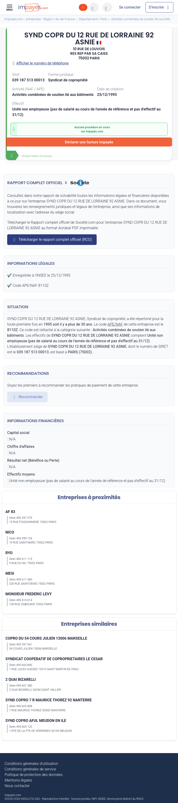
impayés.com (94, 131)
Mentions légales (18, 780)
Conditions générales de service (30, 769)
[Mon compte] (130, 7)
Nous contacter (17, 786)
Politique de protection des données (34, 774)
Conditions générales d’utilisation (31, 763)
